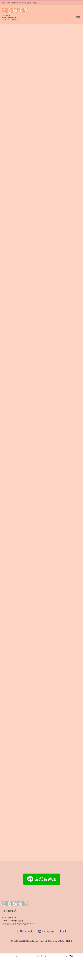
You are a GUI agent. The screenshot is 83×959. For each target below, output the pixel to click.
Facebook (25, 931)
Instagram (46, 931)
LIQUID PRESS (65, 941)
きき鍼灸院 (24, 941)
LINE (63, 931)
